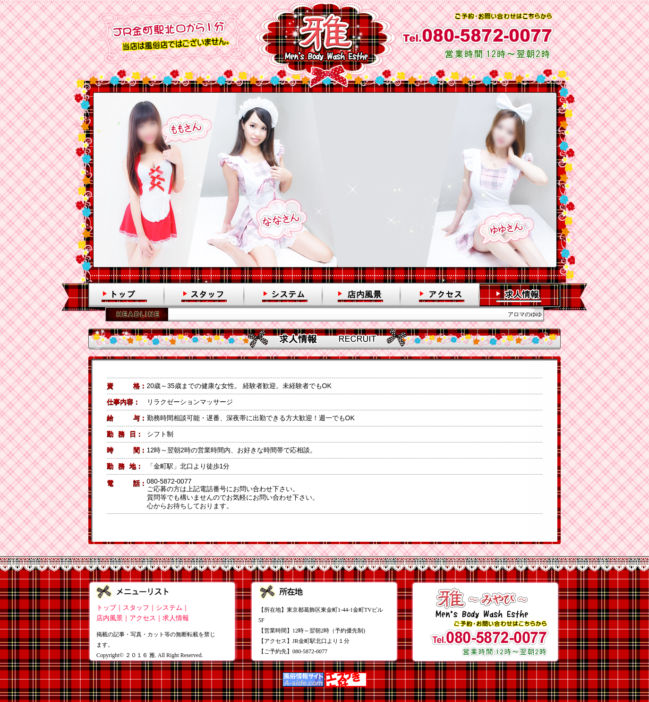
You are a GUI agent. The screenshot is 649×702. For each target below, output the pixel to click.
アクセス (142, 618)
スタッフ (136, 607)
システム (169, 607)
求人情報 (175, 618)
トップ (106, 607)
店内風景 (109, 618)
